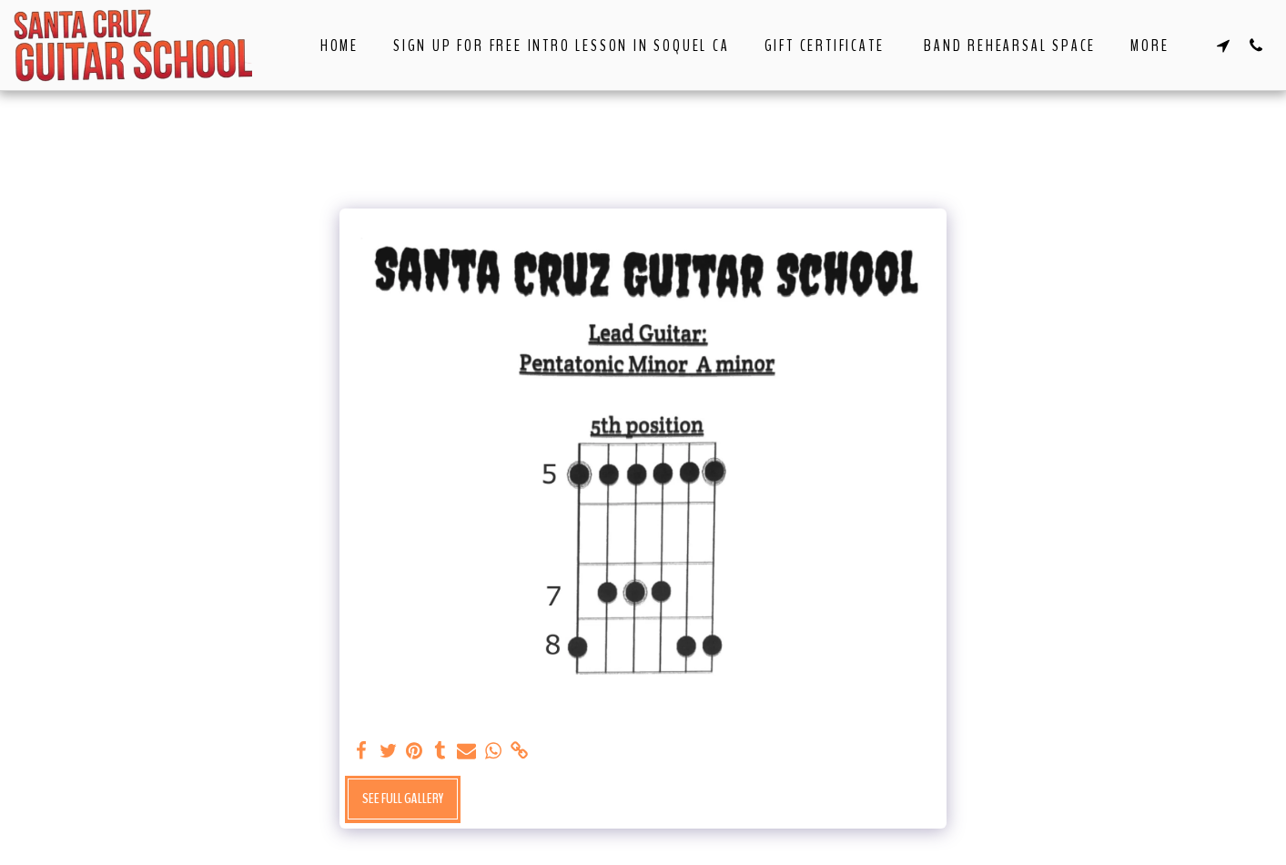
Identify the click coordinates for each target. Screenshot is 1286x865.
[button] (1223, 45)
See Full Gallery (402, 799)
